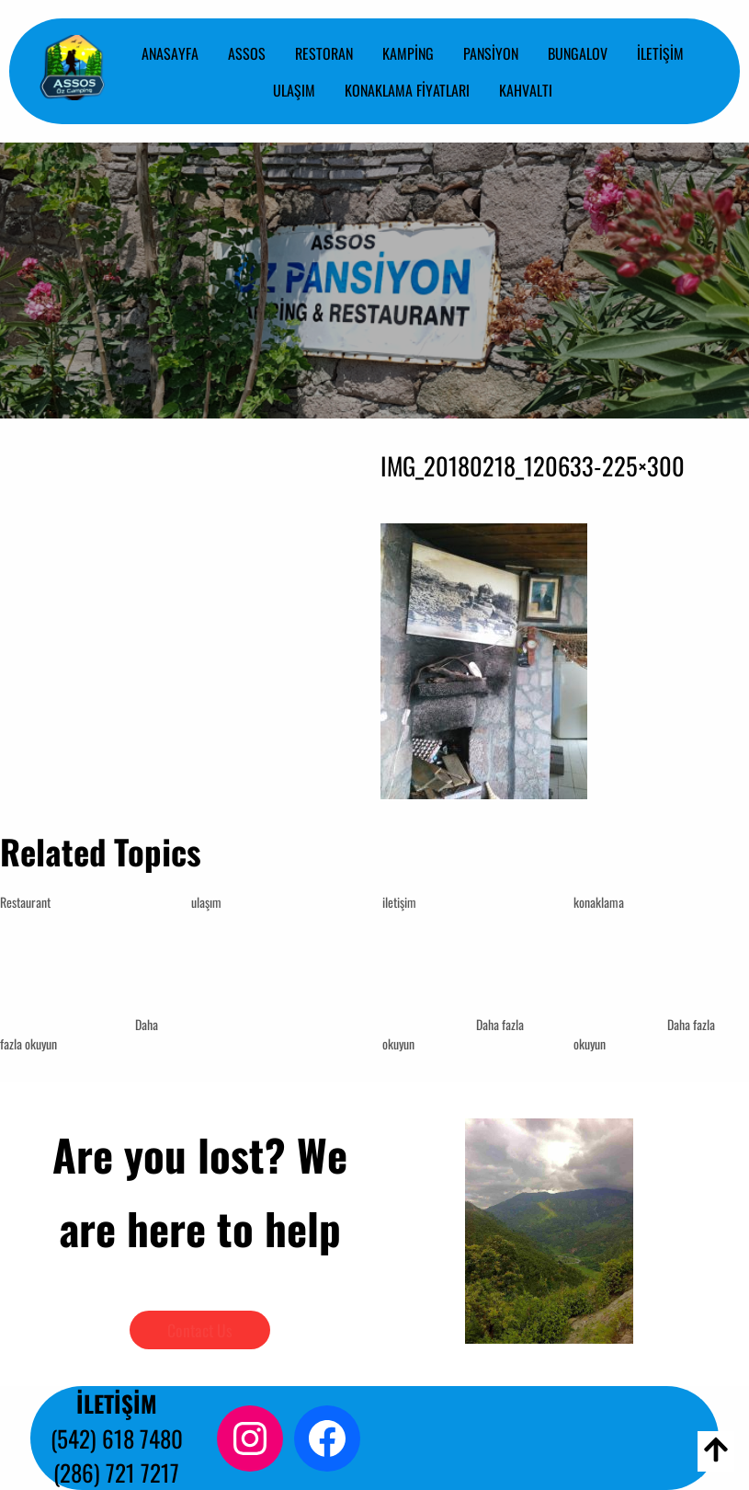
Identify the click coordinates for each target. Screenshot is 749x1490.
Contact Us (200, 1330)
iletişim (399, 901)
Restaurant (25, 901)
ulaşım (206, 901)
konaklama (598, 901)
